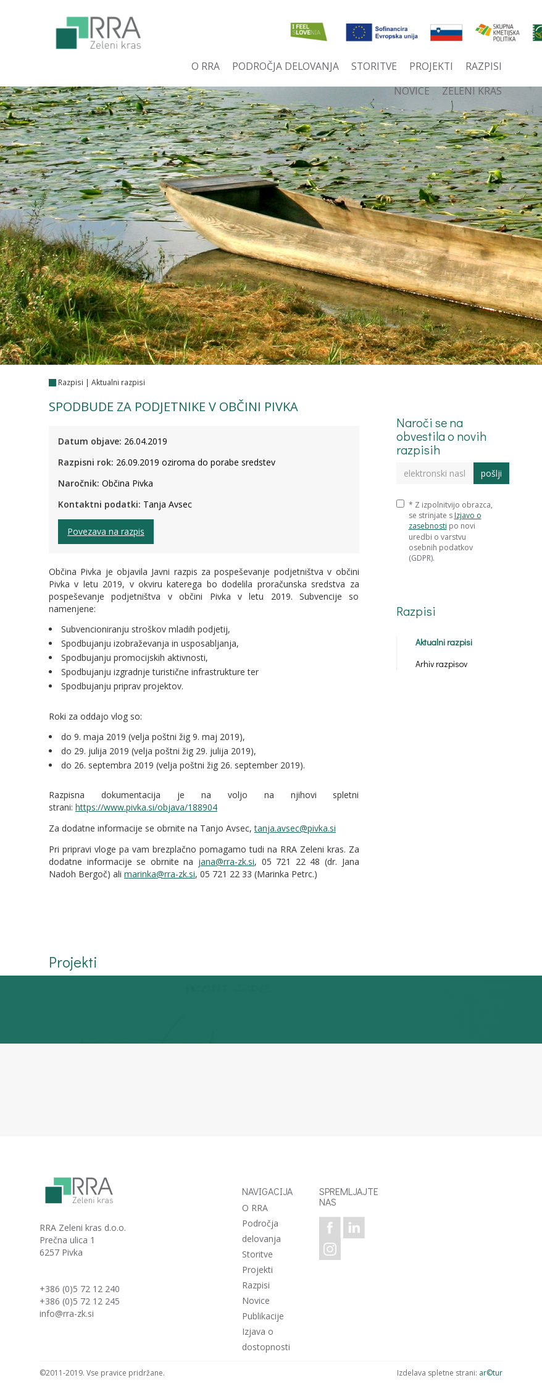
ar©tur (490, 1373)
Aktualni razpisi (118, 382)
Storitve (257, 1254)
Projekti (257, 1269)
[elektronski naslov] (435, 473)
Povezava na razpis (105, 531)
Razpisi (70, 382)
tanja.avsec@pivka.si (295, 828)
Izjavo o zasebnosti (445, 520)
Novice (256, 1300)
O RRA (255, 1208)
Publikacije (263, 1316)
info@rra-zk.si (67, 1313)
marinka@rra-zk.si (159, 874)
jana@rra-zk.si (226, 861)
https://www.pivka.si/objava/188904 (146, 807)
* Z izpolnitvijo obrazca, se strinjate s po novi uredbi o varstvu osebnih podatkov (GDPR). (444, 531)
